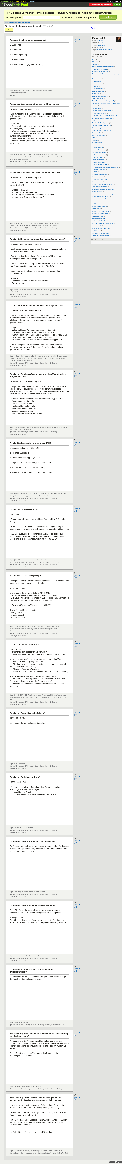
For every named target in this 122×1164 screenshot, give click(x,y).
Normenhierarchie (97, 147)
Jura (19, 23)
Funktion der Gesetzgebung (100, 123)
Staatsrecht (26, 23)
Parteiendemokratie (98, 157)
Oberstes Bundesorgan (99, 152)
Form (93, 120)
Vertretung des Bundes (99, 221)
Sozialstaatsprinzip (98, 177)
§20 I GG (95, 61)
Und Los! (108, 17)
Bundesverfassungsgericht (100, 96)
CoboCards (5, 1)
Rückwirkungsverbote (98, 169)
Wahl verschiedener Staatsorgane (102, 223)
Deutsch (117, 1)
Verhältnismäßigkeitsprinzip (100, 211)
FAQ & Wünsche (20, 1)
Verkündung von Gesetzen (100, 213)
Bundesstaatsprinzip (98, 91)
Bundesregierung (97, 88)
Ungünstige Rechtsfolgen (99, 186)
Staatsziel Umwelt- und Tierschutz (102, 184)
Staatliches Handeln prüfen (100, 179)
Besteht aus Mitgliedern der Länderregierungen (106, 74)
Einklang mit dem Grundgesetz (101, 110)
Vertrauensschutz (97, 216)
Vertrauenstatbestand (98, 218)
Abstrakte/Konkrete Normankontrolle (103, 66)
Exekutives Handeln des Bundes (102, 118)
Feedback (31, 1)
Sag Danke (9, 30)
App (11, 1)
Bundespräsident (97, 84)
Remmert (100, 40)
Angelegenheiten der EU (99, 69)
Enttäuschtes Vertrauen (99, 113)
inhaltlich (95, 140)
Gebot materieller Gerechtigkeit (101, 125)
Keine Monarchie (97, 142)
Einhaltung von (96, 108)
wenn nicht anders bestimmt (100, 228)
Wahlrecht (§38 (96, 226)
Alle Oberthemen (11, 23)
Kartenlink (77, 39)
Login (117, 5)
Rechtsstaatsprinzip (98, 162)
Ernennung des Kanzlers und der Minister (104, 115)
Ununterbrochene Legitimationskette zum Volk (106, 199)
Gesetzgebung (96, 128)
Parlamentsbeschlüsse (99, 155)
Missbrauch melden (98, 240)
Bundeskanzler (96, 79)
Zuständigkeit (96, 230)
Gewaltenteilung (97, 132)
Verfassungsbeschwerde (99, 206)
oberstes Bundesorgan (99, 150)
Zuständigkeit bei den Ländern (101, 233)
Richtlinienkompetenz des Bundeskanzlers (105, 167)
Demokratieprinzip (97, 98)
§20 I (93, 59)
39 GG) (94, 64)
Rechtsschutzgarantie (98, 159)
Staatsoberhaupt (97, 181)
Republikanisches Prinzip (99, 164)
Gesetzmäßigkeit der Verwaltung (102, 130)
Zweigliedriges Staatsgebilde (100, 235)
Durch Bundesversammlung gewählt (103, 101)
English (118, 1162)
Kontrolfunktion (96, 145)
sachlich (94, 172)
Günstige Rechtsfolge (98, 135)
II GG (93, 137)
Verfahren (95, 204)
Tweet (93, 28)
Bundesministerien (97, 81)
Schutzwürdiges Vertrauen (100, 174)
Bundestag (95, 93)
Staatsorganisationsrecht (104, 50)
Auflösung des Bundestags (100, 71)
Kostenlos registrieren (100, 5)
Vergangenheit (96, 208)
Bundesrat (95, 86)
